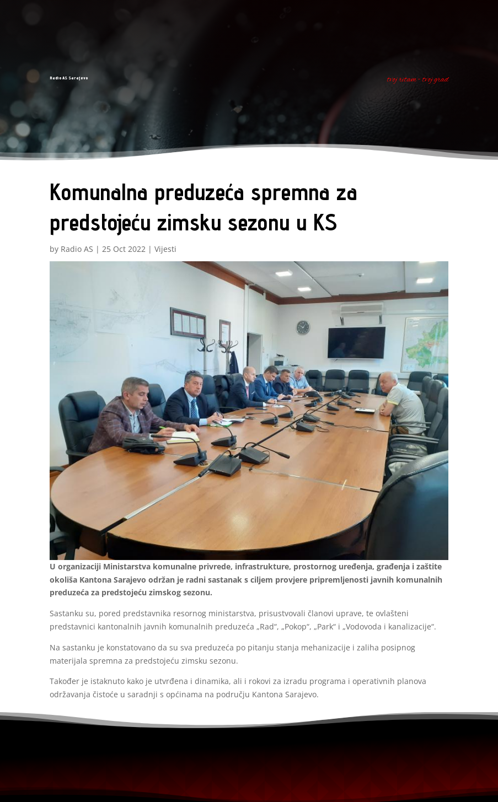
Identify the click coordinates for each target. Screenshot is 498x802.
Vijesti (165, 249)
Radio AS (77, 249)
